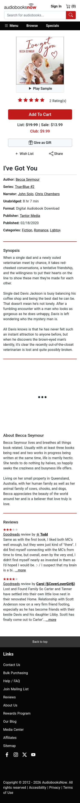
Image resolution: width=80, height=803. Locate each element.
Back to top (39, 641)
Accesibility (37, 788)
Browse (32, 26)
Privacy (54, 788)
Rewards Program (17, 713)
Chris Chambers (47, 194)
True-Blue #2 (24, 187)
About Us (10, 705)
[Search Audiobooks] (71, 15)
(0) (71, 6)
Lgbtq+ (55, 230)
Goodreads (11, 534)
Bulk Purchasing (15, 673)
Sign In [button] (56, 6)
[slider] (31, 100)
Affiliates (10, 738)
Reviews (9, 697)
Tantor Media (30, 216)
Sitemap (9, 746)
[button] (13, 26)
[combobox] (40, 15)
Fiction (27, 230)
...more (20, 570)
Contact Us (11, 665)
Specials (52, 26)
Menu (11, 25)
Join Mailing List (16, 689)
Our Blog (9, 721)
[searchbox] (35, 15)
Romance (41, 230)
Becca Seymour (27, 179)
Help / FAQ (11, 681)
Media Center (13, 730)
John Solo (25, 194)
